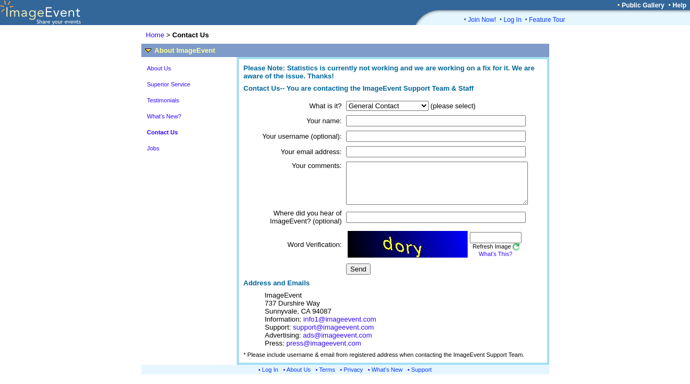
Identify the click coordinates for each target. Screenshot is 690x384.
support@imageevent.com (333, 335)
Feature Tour (547, 19)
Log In (512, 19)
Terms (327, 377)
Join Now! (482, 19)
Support (421, 377)
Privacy (353, 377)
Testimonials (163, 100)
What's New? (164, 116)
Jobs (153, 148)
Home (155, 35)
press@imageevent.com (323, 351)
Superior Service (168, 84)
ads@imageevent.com (337, 343)
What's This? (481, 262)
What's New (387, 377)
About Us (159, 68)
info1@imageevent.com (339, 327)
